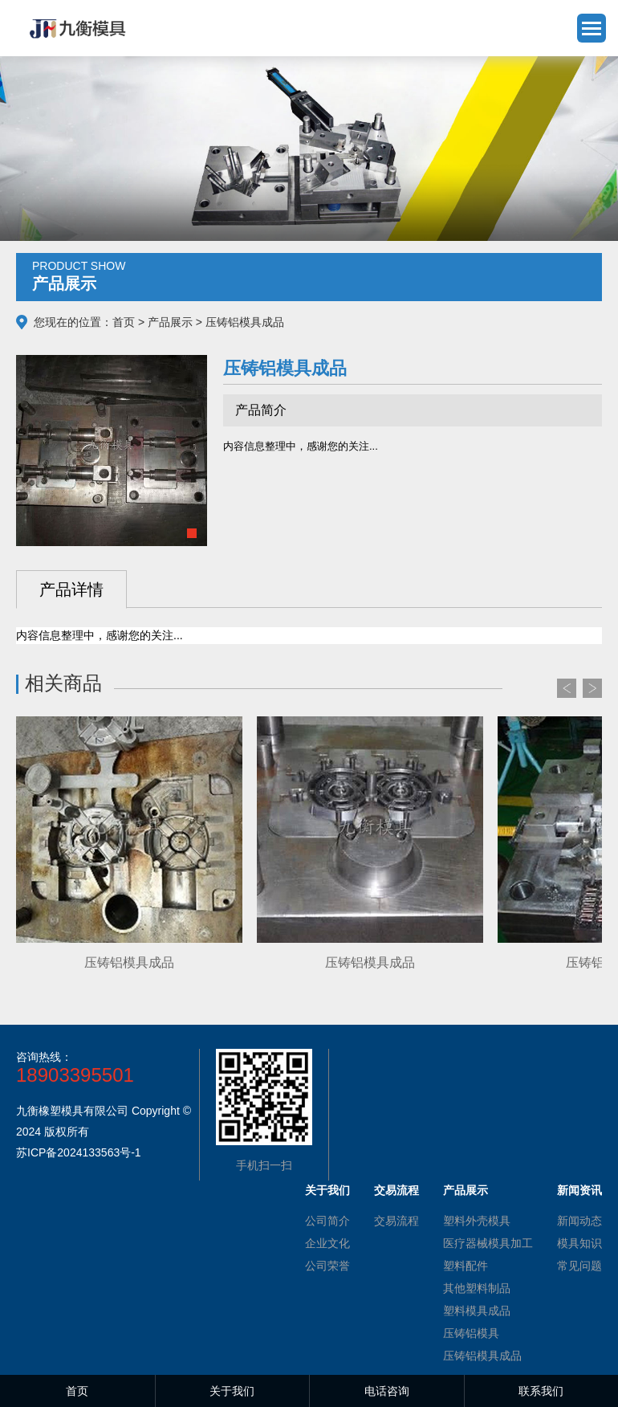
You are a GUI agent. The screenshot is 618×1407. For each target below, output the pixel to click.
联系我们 (540, 1391)
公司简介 (327, 1220)
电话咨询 (386, 1391)
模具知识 (579, 1243)
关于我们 (231, 1391)
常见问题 (579, 1265)
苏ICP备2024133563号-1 (78, 1152)
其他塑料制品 (476, 1288)
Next (592, 688)
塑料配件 (465, 1265)
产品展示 (170, 322)
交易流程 (396, 1220)
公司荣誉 (327, 1265)
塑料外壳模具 (476, 1220)
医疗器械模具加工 (488, 1243)
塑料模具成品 (476, 1310)
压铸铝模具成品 (482, 1355)
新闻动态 (579, 1220)
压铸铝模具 (471, 1333)
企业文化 (327, 1243)
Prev (566, 688)
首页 (123, 322)
